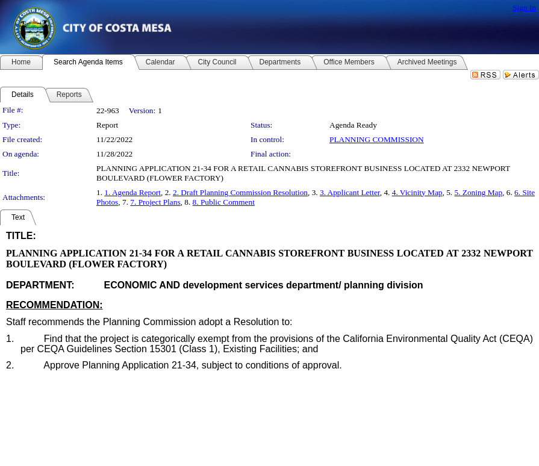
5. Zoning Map (478, 192)
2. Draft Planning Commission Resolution (240, 192)
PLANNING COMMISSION (376, 139)
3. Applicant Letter (350, 192)
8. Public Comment (224, 202)
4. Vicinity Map (417, 192)
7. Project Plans (155, 202)
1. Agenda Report (132, 192)
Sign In (524, 7)
